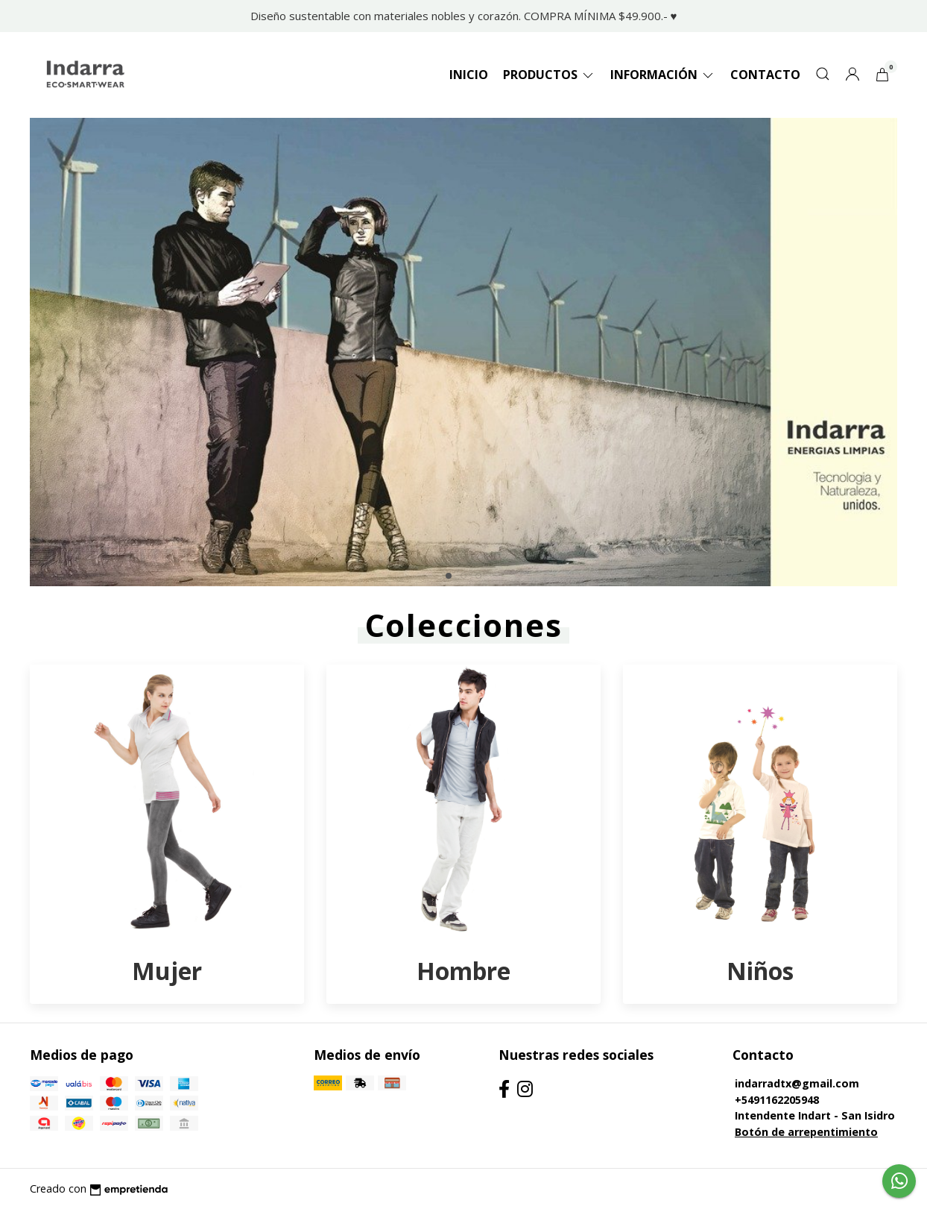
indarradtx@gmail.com (797, 1083)
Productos (549, 74)
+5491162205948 (777, 1100)
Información (662, 74)
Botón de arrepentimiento (806, 1132)
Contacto (765, 74)
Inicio (468, 74)
